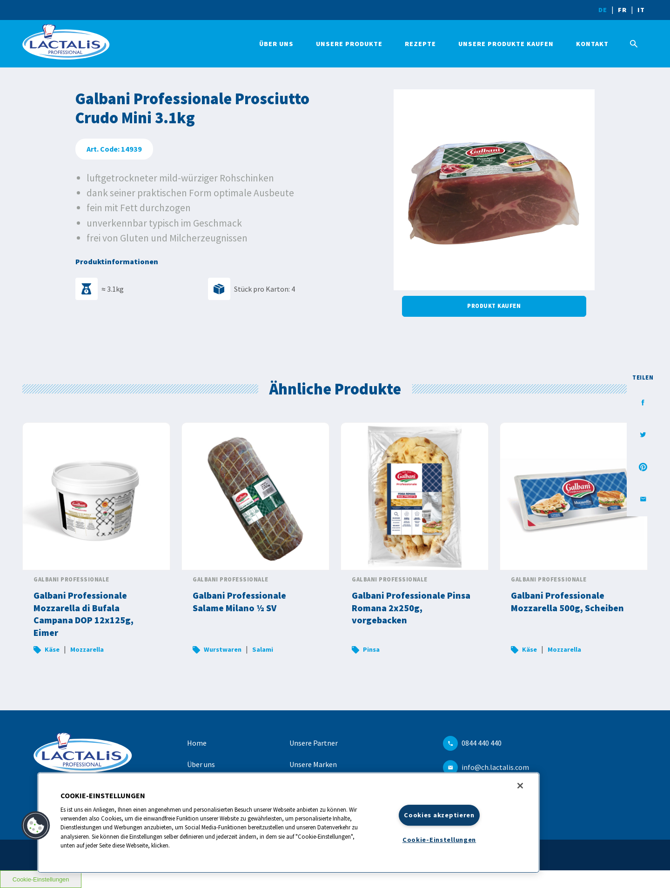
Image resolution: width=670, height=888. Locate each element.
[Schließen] (520, 785)
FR (622, 10)
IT (641, 10)
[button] (36, 826)
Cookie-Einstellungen (439, 839)
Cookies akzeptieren (439, 815)
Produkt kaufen (494, 305)
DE (602, 10)
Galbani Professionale (71, 579)
